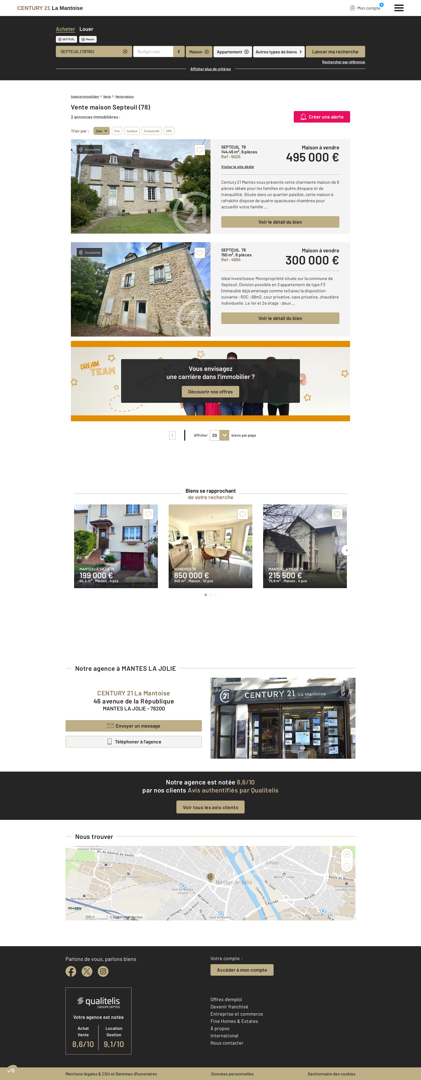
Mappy (117, 917)
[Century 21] (50, 8)
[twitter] (87, 971)
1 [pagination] (172, 435)
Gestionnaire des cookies (331, 1073)
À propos (220, 1028)
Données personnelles (232, 1073)
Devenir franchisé (229, 1006)
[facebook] (71, 971)
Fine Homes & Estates (234, 1021)
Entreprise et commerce (236, 1014)
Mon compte (365, 8)
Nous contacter (227, 1043)
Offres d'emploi (226, 999)
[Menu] (399, 7)
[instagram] (103, 971)
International (224, 1035)
